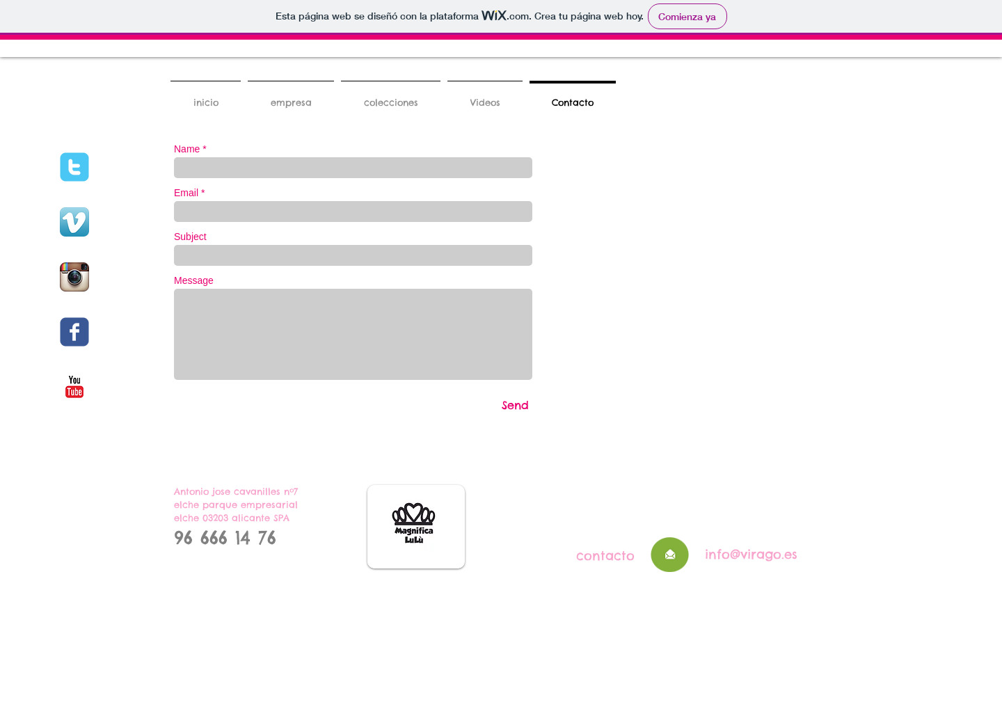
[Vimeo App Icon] (74, 222)
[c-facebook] (74, 332)
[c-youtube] (74, 386)
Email (186, 193)
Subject (190, 236)
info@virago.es (751, 554)
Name (187, 149)
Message (194, 280)
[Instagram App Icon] (74, 277)
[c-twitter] (74, 167)
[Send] (515, 405)
